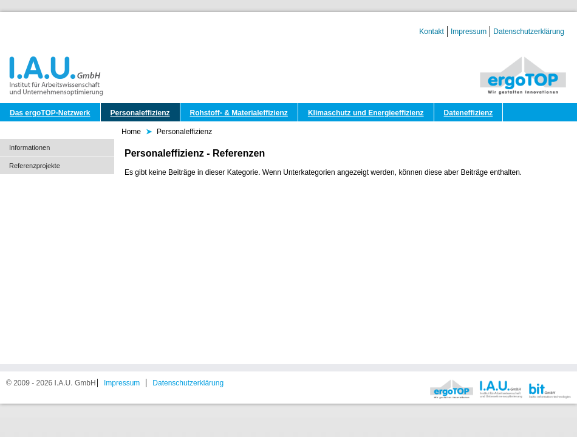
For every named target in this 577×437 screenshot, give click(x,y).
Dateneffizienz (468, 113)
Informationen (29, 147)
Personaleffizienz (140, 113)
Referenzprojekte (34, 165)
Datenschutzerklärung (528, 31)
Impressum (469, 31)
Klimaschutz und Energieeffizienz (366, 113)
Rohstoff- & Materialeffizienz (239, 113)
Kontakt (431, 31)
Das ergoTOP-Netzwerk (50, 113)
